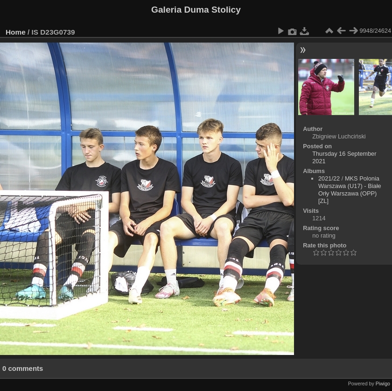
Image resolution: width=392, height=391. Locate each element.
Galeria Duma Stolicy (196, 9)
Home (16, 32)
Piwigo (383, 383)
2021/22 (329, 178)
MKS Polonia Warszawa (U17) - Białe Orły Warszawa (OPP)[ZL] (349, 189)
